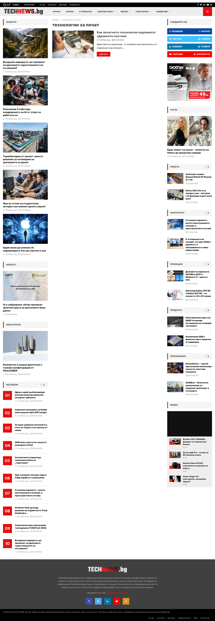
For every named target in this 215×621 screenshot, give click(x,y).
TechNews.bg (104, 40)
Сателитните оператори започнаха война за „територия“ (28, 460)
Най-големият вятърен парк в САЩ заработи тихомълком (30, 476)
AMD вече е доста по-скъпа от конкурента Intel (31, 443)
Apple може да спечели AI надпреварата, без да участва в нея (24, 249)
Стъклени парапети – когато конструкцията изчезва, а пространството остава (30, 493)
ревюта (174, 167)
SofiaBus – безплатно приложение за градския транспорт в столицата (197, 386)
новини (70, 11)
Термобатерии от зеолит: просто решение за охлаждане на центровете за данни (23, 159)
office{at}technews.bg (117, 593)
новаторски (142, 11)
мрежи (124, 11)
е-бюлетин (74, 5)
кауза (173, 110)
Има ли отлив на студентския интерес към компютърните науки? (24, 205)
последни (12, 384)
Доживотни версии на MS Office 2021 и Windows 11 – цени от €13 (197, 275)
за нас (42, 5)
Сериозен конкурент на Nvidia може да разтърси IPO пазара (31, 411)
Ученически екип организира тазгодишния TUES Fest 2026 (30, 526)
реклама (63, 5)
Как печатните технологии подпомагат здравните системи (126, 34)
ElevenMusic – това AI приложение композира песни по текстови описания (199, 368)
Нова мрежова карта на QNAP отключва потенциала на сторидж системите (199, 321)
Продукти (176, 310)
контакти (52, 5)
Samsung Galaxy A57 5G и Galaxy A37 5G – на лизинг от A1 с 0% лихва (198, 293)
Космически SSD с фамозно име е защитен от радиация (198, 339)
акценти (11, 22)
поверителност (184, 618)
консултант (177, 212)
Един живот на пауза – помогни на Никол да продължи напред (188, 151)
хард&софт (162, 11)
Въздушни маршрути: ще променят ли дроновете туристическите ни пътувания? (24, 65)
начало (56, 11)
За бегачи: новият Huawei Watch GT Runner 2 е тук (199, 177)
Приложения (178, 356)
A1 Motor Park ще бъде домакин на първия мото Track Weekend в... (31, 510)
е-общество (85, 11)
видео (174, 405)
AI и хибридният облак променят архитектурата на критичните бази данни (24, 307)
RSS (195, 618)
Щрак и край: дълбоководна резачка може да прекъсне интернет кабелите (30, 395)
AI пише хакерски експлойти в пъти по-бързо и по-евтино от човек (31, 428)
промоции (176, 264)
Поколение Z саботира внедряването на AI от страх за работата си (22, 112)
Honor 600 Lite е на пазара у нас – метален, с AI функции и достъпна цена (199, 194)
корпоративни (105, 11)
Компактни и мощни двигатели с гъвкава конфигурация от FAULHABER (22, 367)
